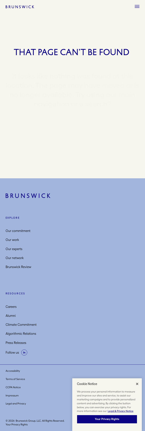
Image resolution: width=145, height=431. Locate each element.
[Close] (137, 384)
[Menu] (137, 6)
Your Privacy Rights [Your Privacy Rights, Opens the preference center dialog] (107, 419)
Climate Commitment (21, 325)
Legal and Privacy (16, 403)
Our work (12, 240)
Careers (11, 307)
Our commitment (18, 231)
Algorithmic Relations (21, 333)
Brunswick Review (18, 267)
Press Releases (16, 343)
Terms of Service (15, 379)
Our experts (14, 249)
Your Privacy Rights (17, 424)
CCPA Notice (13, 387)
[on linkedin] (24, 352)
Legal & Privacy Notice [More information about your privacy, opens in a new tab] (120, 411)
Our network (15, 258)
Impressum (12, 395)
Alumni (11, 316)
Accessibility (13, 370)
